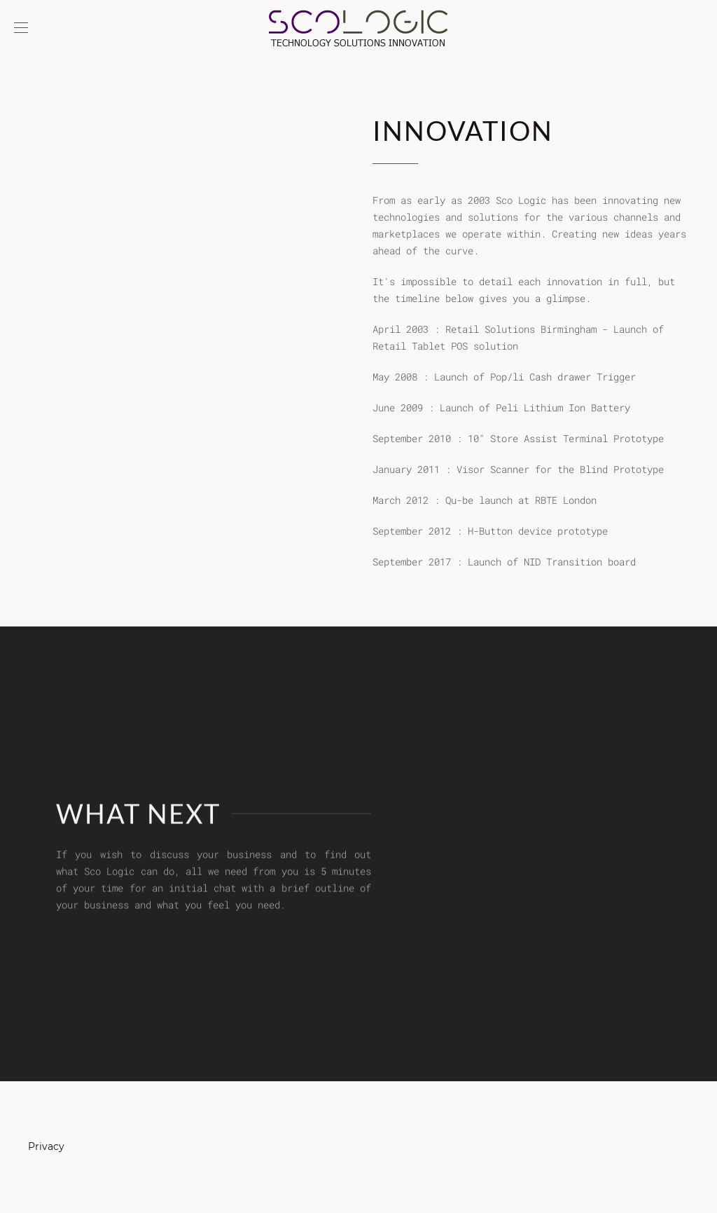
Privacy (46, 1146)
